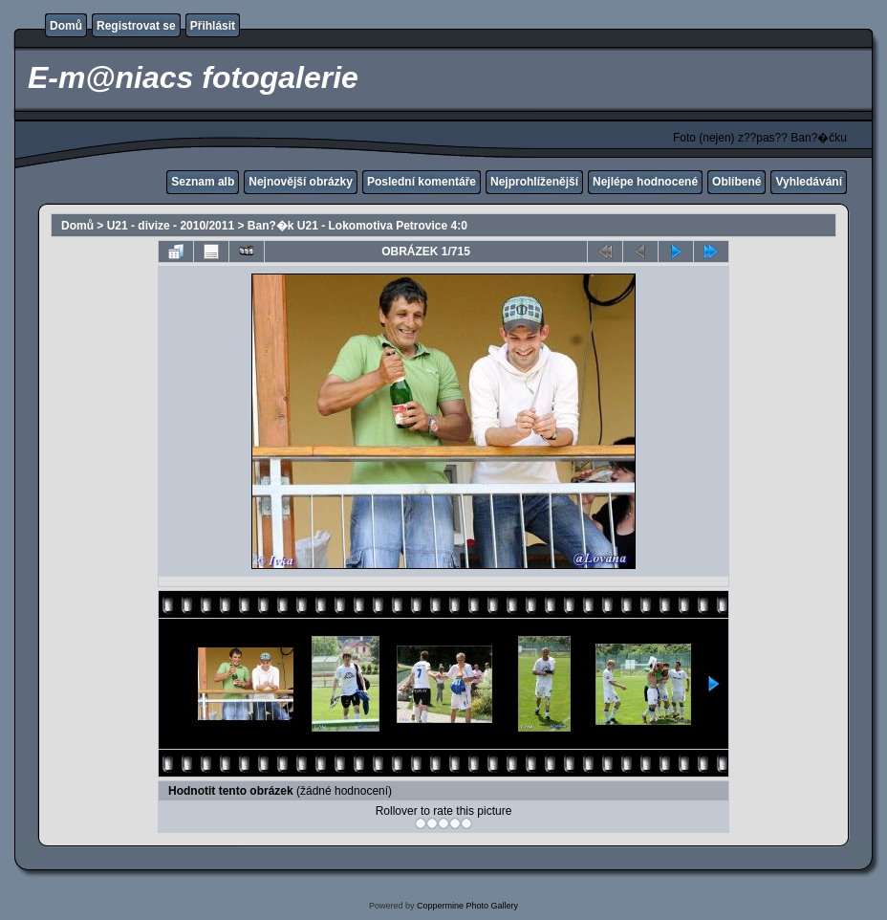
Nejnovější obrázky (301, 181)
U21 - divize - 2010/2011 (170, 225)
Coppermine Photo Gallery (467, 905)
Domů (66, 26)
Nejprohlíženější (534, 181)
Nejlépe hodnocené (645, 181)
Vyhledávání (808, 181)
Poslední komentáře (421, 181)
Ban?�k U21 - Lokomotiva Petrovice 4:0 (357, 225)
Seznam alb (202, 181)
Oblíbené (736, 181)
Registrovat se (136, 26)
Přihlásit (212, 26)
